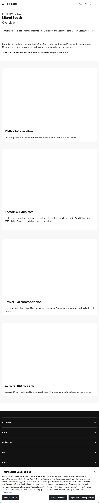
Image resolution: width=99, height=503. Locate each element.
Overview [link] (8, 30)
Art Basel (49, 422)
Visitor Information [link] (33, 30)
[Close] (95, 472)
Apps (49, 462)
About (49, 432)
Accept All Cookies (58, 497)
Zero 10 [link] (70, 30)
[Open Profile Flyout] (86, 4)
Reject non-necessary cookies (82, 497)
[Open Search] (80, 4)
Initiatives (49, 442)
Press (49, 452)
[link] (12, 3)
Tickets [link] (18, 30)
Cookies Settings (10, 497)
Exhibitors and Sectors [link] (54, 30)
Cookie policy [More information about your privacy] (8, 492)
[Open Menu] (3, 4)
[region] (49, 485)
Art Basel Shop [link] (82, 30)
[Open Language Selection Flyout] (96, 4)
